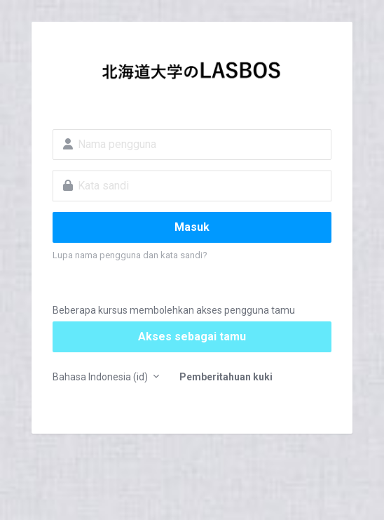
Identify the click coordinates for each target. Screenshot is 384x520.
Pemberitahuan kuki (226, 376)
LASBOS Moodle (192, 74)
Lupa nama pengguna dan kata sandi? (130, 255)
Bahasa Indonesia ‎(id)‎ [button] (101, 376)
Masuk (192, 227)
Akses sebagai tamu (192, 336)
